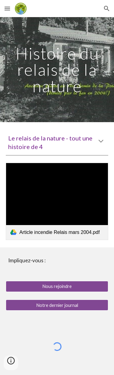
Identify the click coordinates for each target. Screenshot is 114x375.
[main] (57, 69)
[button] (7, 8)
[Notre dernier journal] (57, 305)
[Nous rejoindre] (57, 286)
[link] (57, 201)
